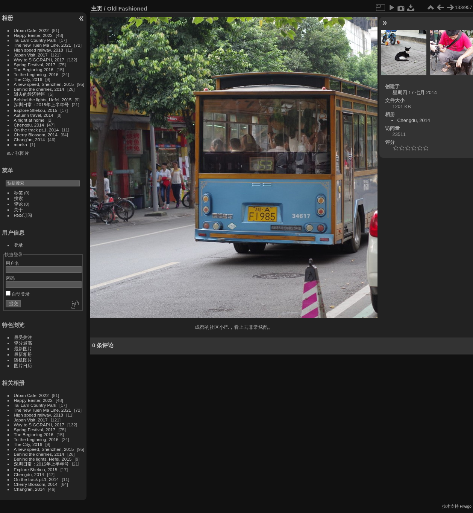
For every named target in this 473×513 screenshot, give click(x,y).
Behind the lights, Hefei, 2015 (43, 99)
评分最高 (23, 342)
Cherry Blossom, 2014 (36, 134)
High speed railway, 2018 (38, 49)
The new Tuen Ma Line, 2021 (42, 45)
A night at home (29, 120)
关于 (18, 209)
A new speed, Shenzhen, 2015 (44, 84)
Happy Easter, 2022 (33, 35)
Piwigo (465, 506)
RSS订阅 (23, 215)
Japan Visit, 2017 (31, 54)
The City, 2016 (28, 79)
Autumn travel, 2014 (33, 115)
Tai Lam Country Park (35, 40)
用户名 (12, 263)
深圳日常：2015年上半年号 (41, 104)
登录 (18, 245)
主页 (96, 8)
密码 (10, 278)
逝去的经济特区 (29, 94)
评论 (18, 204)
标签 (18, 192)
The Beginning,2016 (33, 69)
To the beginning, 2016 (36, 74)
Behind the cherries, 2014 (39, 89)
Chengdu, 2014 (29, 124)
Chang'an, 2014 (29, 139)
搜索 (18, 198)
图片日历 (23, 365)
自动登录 (18, 294)
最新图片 (23, 348)
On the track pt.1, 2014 (36, 129)
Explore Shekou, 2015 (36, 110)
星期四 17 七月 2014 (415, 92)
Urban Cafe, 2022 (31, 30)
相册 (7, 18)
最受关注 (23, 337)
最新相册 (23, 354)
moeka (20, 144)
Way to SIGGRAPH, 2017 (39, 59)
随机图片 (23, 359)
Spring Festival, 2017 (35, 64)
